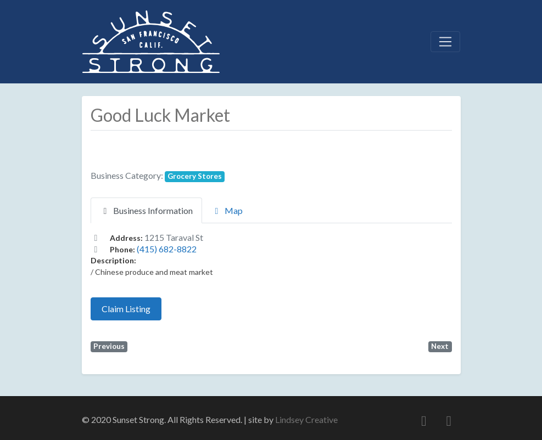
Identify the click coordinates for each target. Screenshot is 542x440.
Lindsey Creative (306, 419)
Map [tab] (227, 210)
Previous (109, 346)
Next (440, 346)
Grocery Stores (194, 176)
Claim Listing (126, 308)
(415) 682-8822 (167, 249)
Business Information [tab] (146, 210)
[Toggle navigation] (445, 41)
